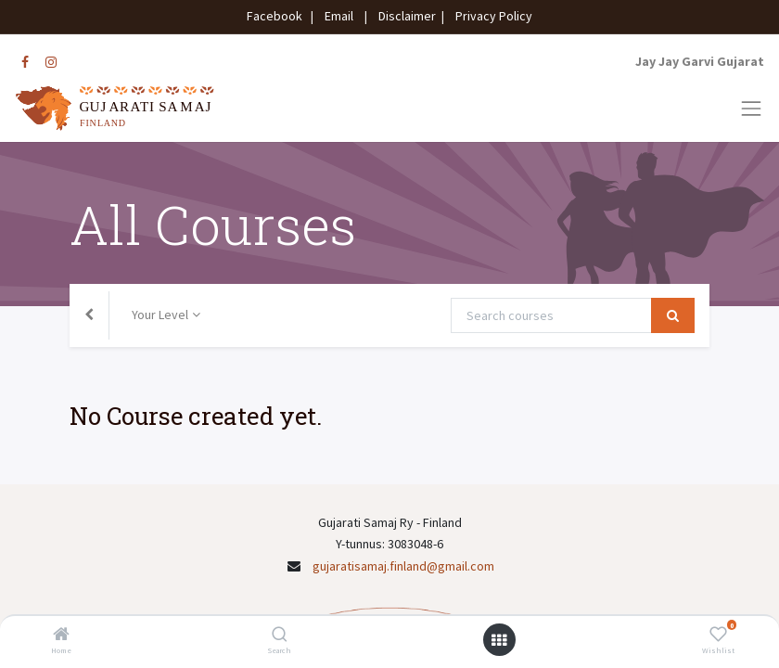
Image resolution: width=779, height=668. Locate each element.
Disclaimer (404, 15)
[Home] (61, 635)
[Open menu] (499, 640)
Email (339, 15)
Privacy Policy (489, 15)
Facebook (277, 15)
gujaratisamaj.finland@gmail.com (403, 566)
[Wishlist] (718, 635)
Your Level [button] (160, 314)
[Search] (279, 635)
